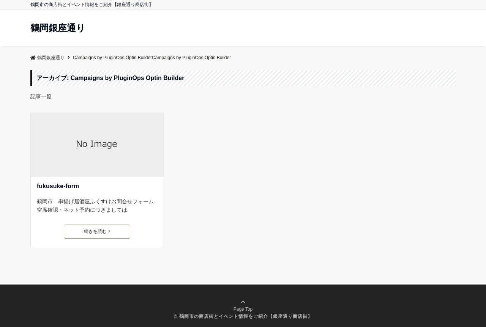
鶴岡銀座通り (57, 28)
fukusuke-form (58, 186)
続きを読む (97, 231)
